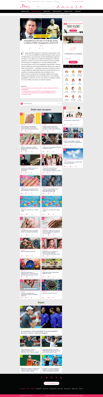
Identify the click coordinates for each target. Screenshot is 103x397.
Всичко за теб (25, 11)
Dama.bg (29, 1)
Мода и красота (57, 11)
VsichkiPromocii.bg (35, 1)
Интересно (37, 14)
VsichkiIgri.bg (55, 1)
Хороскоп (78, 11)
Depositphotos (39, 388)
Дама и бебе (46, 11)
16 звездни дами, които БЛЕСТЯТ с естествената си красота (39, 91)
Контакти (33, 388)
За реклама (22, 388)
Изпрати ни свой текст (51, 383)
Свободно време (36, 11)
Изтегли (73, 30)
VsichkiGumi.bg (49, 1)
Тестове (67, 6)
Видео (72, 6)
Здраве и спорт (68, 11)
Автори (27, 388)
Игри (76, 6)
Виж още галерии (41, 109)
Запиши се (73, 62)
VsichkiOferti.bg (23, 1)
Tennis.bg (43, 1)
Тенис (41, 302)
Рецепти (58, 6)
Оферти (80, 6)
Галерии (62, 6)
